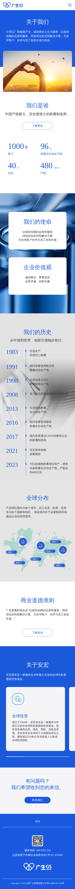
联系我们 (37, 800)
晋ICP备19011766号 (55, 883)
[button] (72, 728)
